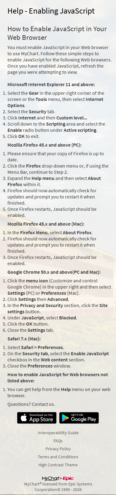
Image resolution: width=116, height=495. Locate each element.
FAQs (58, 440)
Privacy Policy (58, 448)
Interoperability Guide (58, 432)
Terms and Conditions (58, 457)
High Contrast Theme (58, 465)
